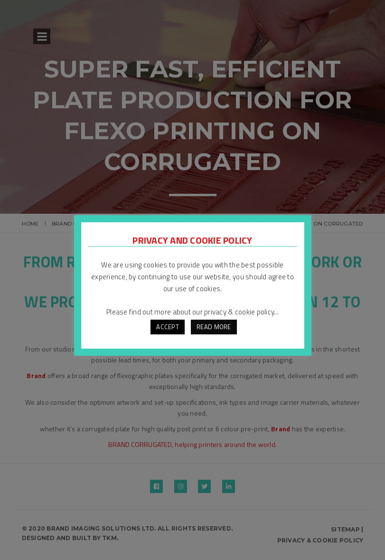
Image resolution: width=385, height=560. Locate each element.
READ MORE (214, 327)
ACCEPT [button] (167, 327)
